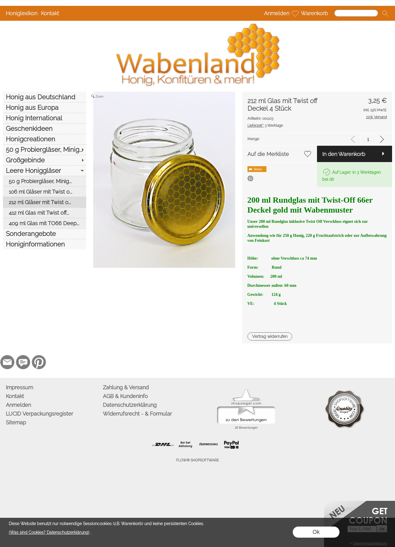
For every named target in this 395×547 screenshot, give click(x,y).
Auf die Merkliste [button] (268, 154)
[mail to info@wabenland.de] (7, 362)
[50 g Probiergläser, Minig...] (44, 149)
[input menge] (368, 139)
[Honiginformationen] (44, 244)
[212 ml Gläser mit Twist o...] (44, 202)
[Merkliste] (295, 13)
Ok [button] (316, 532)
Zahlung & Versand (126, 387)
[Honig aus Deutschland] (44, 97)
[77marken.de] (23, 362)
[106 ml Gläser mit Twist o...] (44, 191)
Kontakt (50, 13)
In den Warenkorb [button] (343, 154)
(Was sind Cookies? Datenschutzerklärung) (49, 532)
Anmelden (276, 13)
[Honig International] (44, 118)
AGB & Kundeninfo (125, 396)
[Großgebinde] (44, 160)
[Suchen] (356, 13)
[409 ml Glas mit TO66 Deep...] (44, 223)
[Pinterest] (39, 362)
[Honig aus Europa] (44, 107)
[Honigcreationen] (44, 139)
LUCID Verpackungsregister (39, 414)
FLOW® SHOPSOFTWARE (197, 460)
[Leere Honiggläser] (44, 170)
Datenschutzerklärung (130, 405)
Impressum (19, 387)
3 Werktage (265, 126)
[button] (385, 13)
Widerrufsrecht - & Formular (137, 414)
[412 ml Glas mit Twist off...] (44, 212)
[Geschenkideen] (44, 128)
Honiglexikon (21, 13)
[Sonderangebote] (44, 233)
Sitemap (16, 422)
